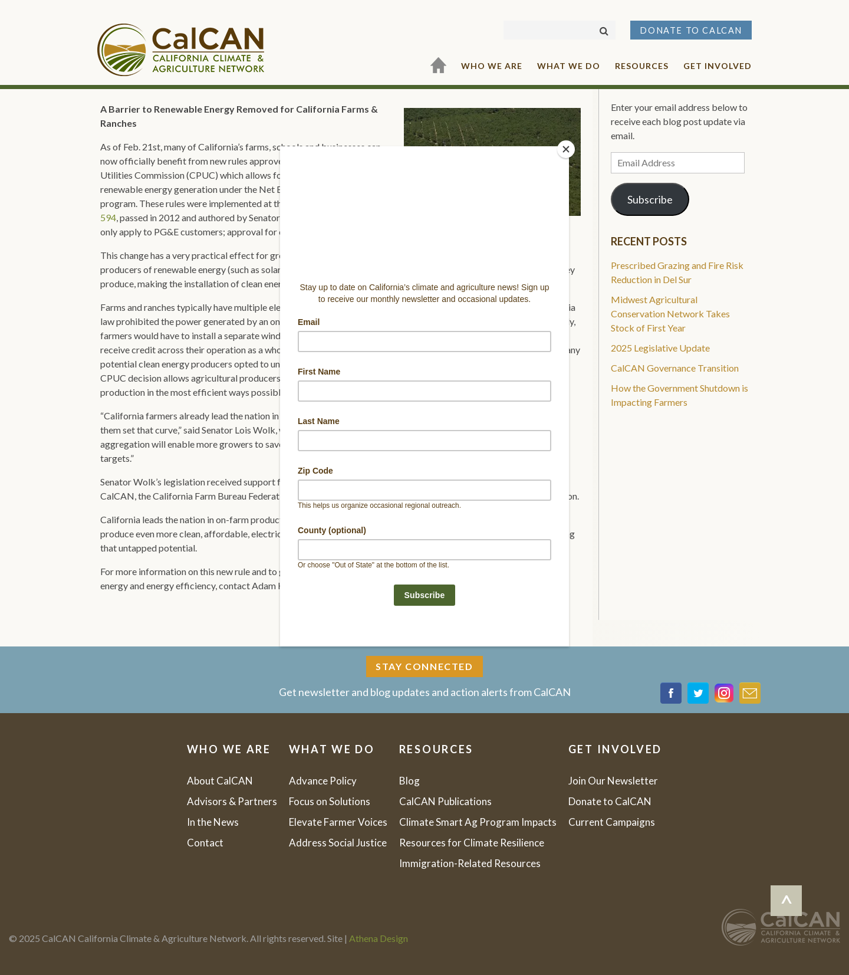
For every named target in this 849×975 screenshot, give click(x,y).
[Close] (566, 149)
